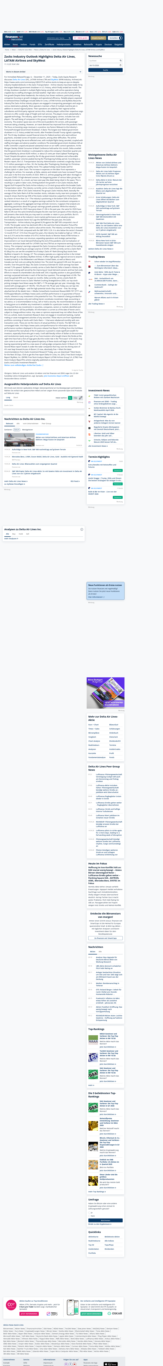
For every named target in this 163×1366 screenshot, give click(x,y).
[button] (81, 38)
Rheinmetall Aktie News (84, 1331)
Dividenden (109, 1249)
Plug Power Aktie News (107, 1336)
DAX (5, 31)
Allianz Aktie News (97, 1333)
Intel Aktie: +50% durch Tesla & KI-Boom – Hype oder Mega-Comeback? (107, 273)
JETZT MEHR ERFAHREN (91, 1314)
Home (7, 50)
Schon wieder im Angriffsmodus (107, 261)
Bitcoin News (52, 1331)
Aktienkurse (93, 1237)
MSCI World (32, 31)
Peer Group (46, 423)
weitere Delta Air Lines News (100, 249)
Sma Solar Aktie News (48, 1349)
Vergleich (92, 737)
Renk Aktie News (77, 1339)
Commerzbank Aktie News (85, 1336)
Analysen (92, 749)
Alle (18, 423)
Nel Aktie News (9, 1349)
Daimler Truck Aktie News (27, 1349)
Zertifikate (49, 45)
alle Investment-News (98, 446)
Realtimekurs (93, 745)
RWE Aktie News (62, 1339)
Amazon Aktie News (42, 1333)
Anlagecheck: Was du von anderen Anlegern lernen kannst (107, 421)
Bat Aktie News (9, 1351)
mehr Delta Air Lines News (15, 481)
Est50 (18, 31)
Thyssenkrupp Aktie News (46, 1341)
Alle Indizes (109, 1241)
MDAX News (58, 1328)
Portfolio (92, 1253)
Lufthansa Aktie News (94, 1339)
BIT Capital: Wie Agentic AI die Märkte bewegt (106, 415)
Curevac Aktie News (80, 1346)
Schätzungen (114, 729)
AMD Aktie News (10, 1344)
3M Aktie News (9, 1354)
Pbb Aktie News (86, 1351)
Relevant (9, 423)
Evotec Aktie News (42, 1344)
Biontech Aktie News (26, 1341)
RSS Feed (75, 481)
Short (15, 397)
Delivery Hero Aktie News (69, 1349)
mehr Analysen (11, 538)
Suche (105, 70)
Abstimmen (105, 1220)
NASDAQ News (99, 1328)
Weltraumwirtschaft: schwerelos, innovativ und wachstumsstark (105, 292)
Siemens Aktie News (62, 1346)
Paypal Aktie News (46, 1339)
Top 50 (91, 1245)
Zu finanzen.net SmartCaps (105, 938)
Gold (113, 31)
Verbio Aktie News (101, 1351)
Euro (91, 31)
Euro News (19, 1331)
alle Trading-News (96, 304)
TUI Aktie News (82, 1333)
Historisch (113, 737)
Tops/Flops (109, 1245)
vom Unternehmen (30, 423)
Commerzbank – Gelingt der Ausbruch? (105, 286)
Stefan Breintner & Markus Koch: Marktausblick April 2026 (107, 409)
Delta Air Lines (19, 79)
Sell (27, 534)
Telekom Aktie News (106, 1349)
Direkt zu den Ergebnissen (99, 1224)
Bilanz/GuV (113, 725)
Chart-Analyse (94, 741)
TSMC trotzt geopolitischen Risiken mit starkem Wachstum (106, 396)
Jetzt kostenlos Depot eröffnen (56, 376)
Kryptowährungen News (35, 1331)
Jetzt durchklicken (108, 1047)
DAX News (48, 1328)
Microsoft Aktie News (11, 1336)
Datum (16, 429)
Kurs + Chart (93, 725)
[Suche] (70, 38)
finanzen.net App (90, 1363)
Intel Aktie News (9, 1346)
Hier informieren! (96, 597)
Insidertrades (114, 749)
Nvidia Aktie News (66, 1331)
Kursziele (92, 753)
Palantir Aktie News (26, 1346)
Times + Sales (93, 729)
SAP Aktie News (28, 1336)
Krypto (99, 45)
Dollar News (8, 1331)
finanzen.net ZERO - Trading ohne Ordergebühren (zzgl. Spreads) (105, 402)
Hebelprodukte (64, 45)
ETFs (40, 45)
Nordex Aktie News (85, 1341)
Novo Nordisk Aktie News (81, 1344)
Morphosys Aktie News (60, 1344)
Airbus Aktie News (112, 1339)
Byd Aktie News (9, 1341)
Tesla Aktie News (103, 1331)
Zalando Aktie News (40, 1351)
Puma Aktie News (96, 1346)
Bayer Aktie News (25, 1333)
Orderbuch (113, 733)
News (15, 45)
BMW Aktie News (24, 1351)
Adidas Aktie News (112, 1346)
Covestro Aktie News (44, 1346)
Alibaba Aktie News (88, 1349)
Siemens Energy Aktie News (63, 1333)
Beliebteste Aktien (112, 1237)
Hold (21, 534)
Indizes (24, 45)
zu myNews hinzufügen (14, 484)
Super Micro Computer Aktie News (64, 1351)
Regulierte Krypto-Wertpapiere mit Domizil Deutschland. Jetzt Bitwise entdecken (106, 428)
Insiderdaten (93, 1249)
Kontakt (6, 1363)
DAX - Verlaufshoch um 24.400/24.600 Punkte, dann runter (105, 279)
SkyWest (54, 79)
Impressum (48, 1363)
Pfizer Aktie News (100, 1344)
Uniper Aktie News (25, 1344)
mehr (91, 1085)
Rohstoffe (88, 45)
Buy (13, 534)
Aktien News (20, 1328)
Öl (103, 31)
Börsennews (8, 1328)
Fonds (32, 45)
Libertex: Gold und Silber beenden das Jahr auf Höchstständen (104, 434)
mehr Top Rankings (97, 1191)
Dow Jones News (84, 1328)
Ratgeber (119, 45)
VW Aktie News (23, 1354)
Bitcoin (78, 31)
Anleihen (77, 45)
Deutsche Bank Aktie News (47, 1336)
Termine (112, 745)
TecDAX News (70, 1328)
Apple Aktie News (66, 1336)
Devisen (108, 45)
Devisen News (112, 1328)
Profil (111, 753)
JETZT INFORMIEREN (29, 1314)
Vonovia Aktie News (102, 1341)
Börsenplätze (93, 733)
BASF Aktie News (10, 1333)
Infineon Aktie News (30, 1339)
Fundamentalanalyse (97, 757)
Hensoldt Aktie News (11, 1339)
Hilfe (25, 1363)
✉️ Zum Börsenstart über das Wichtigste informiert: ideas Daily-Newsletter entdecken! (106, 266)
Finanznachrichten (34, 1328)
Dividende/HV (115, 741)
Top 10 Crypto (49, 31)
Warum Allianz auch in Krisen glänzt (106, 298)
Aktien (7, 45)
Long (8, 397)
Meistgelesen (27, 429)
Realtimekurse (94, 1241)
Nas (65, 31)
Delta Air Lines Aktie (25, 50)
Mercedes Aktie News (67, 1341)
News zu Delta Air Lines (42, 50)
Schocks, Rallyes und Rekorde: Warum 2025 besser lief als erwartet (106, 441)
